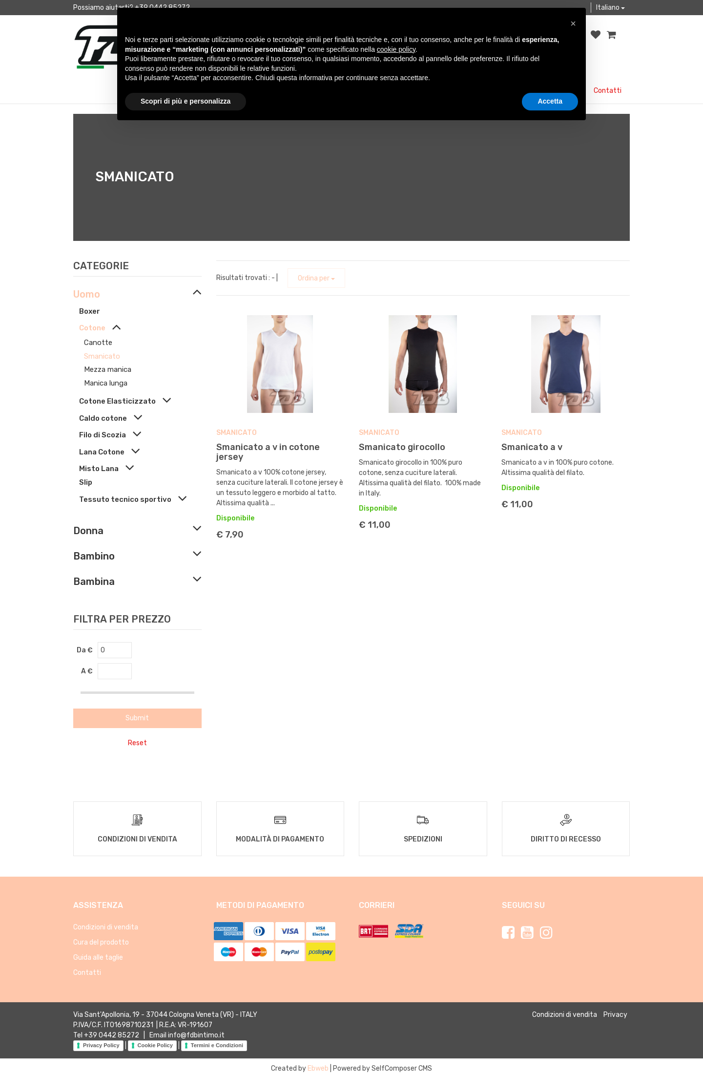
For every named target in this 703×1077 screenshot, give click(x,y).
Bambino (94, 556)
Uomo (86, 294)
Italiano (610, 7)
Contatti (607, 90)
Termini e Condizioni (217, 1044)
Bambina (94, 581)
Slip (85, 482)
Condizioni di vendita (105, 926)
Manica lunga (105, 383)
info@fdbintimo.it (196, 1034)
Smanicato (102, 356)
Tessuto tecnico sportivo (125, 499)
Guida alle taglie (98, 956)
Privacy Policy (101, 1044)
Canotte (98, 342)
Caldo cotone (103, 418)
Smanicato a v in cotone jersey (268, 452)
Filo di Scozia (102, 435)
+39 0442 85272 (111, 1034)
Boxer (89, 311)
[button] (573, 23)
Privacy (615, 1013)
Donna (88, 531)
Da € (85, 650)
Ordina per (316, 278)
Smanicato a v (531, 447)
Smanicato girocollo (402, 447)
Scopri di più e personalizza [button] (185, 101)
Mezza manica (107, 369)
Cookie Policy (155, 1044)
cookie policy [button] (396, 49)
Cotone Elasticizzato (117, 401)
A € (87, 671)
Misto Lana (99, 468)
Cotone (92, 327)
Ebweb (318, 1067)
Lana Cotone (101, 452)
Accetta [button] (550, 101)
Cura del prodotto (101, 941)
